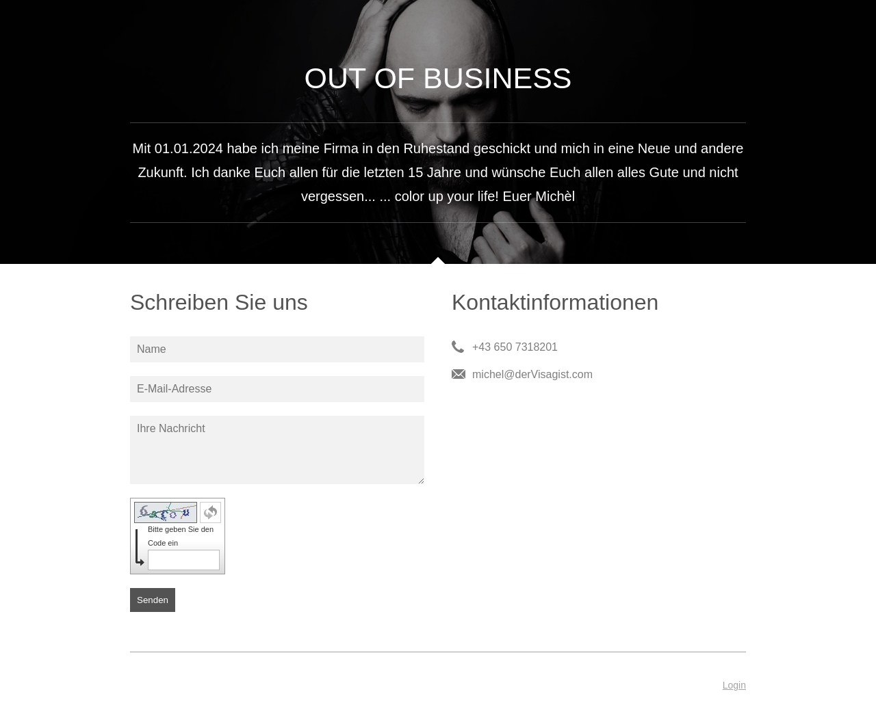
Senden (152, 600)
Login (734, 685)
